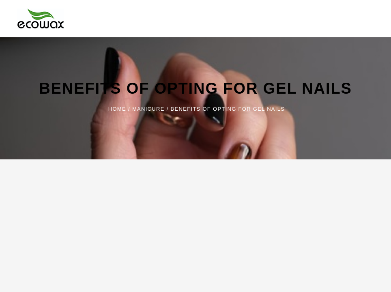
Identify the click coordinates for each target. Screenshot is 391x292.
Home (117, 109)
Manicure (148, 109)
